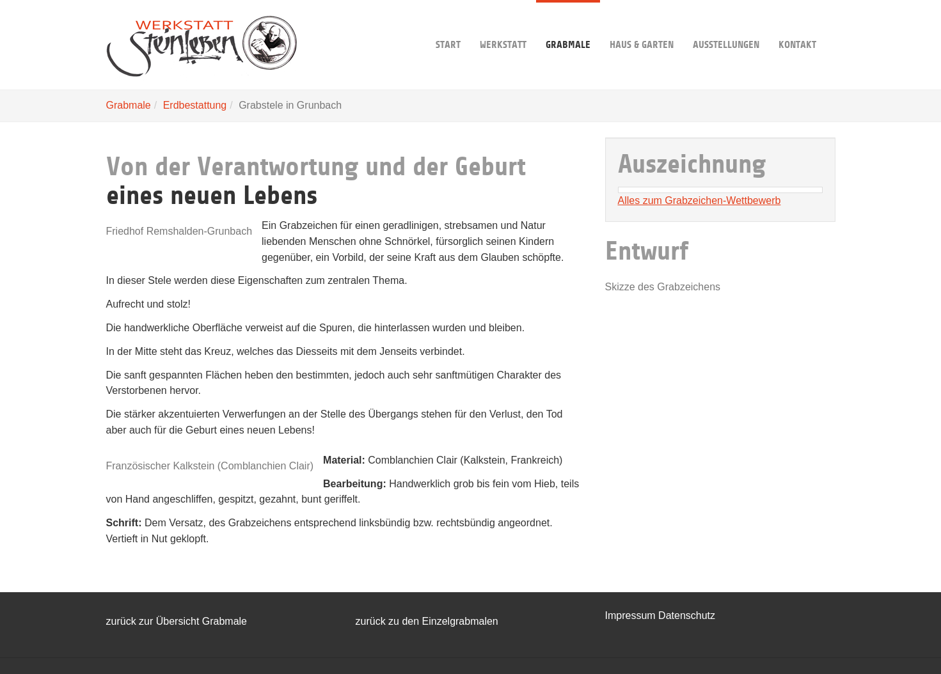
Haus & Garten (641, 25)
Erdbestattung (195, 105)
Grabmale (568, 25)
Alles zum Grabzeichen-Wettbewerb (699, 200)
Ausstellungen (726, 25)
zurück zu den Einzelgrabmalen (427, 621)
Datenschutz (686, 615)
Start (448, 25)
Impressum (632, 615)
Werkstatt (503, 25)
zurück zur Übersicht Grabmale (177, 621)
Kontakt (797, 25)
